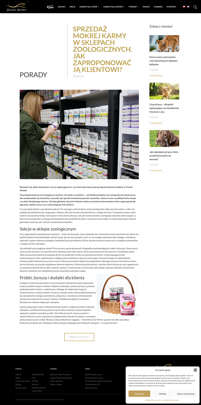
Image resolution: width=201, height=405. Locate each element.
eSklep (18, 384)
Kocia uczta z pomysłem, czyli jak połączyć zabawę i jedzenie (163, 60)
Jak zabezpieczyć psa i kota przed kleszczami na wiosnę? (163, 155)
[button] (195, 370)
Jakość (61, 6)
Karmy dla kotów (114, 6)
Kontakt (171, 6)
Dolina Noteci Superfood (61, 378)
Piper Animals (56, 381)
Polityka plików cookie (153, 400)
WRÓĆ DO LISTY (79, 336)
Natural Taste (56, 384)
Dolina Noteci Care (93, 374)
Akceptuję (139, 393)
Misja (72, 6)
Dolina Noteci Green (94, 378)
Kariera (158, 6)
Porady (134, 6)
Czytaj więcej (155, 75)
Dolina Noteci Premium (60, 374)
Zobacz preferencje (186, 393)
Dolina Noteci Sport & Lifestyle (98, 381)
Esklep (146, 6)
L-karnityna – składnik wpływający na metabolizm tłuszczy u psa (164, 108)
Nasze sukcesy (91, 388)
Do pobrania (20, 388)
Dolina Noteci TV (92, 384)
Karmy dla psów (89, 6)
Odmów (162, 393)
